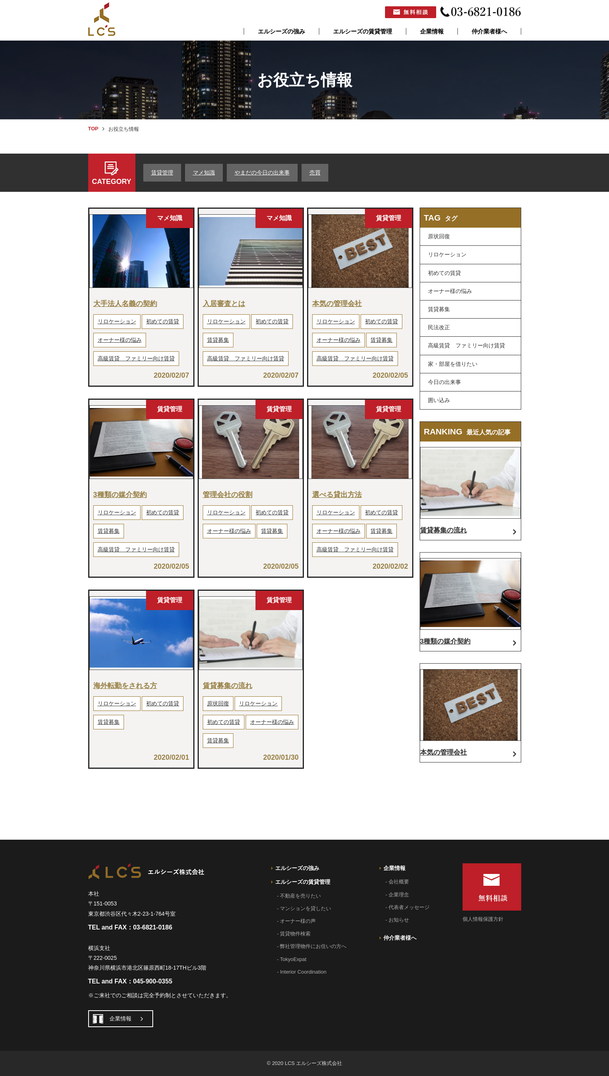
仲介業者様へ (489, 31)
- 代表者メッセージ (407, 907)
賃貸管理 (162, 172)
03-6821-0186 (152, 927)
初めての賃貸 (162, 321)
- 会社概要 (397, 882)
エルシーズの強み (281, 31)
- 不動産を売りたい (299, 896)
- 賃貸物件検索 (294, 934)
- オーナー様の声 (296, 921)
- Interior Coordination (302, 972)
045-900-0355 (152, 981)
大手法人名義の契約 (125, 304)
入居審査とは (224, 304)
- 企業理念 (397, 895)
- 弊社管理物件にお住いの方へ (312, 946)
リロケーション (117, 321)
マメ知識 (204, 172)
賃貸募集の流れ (227, 686)
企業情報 (432, 31)
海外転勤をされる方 (125, 686)
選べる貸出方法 (337, 495)
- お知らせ (397, 920)
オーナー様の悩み (120, 340)
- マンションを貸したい (304, 908)
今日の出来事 (444, 382)
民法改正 (439, 327)
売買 (314, 172)
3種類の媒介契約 (120, 495)
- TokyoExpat (292, 959)
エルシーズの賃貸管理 (362, 31)
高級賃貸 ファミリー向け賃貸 (136, 358)
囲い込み (439, 400)
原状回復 (218, 703)
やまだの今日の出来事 (262, 172)
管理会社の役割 (227, 495)
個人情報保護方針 (483, 919)
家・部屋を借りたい (453, 364)
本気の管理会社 (337, 304)
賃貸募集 (218, 340)
